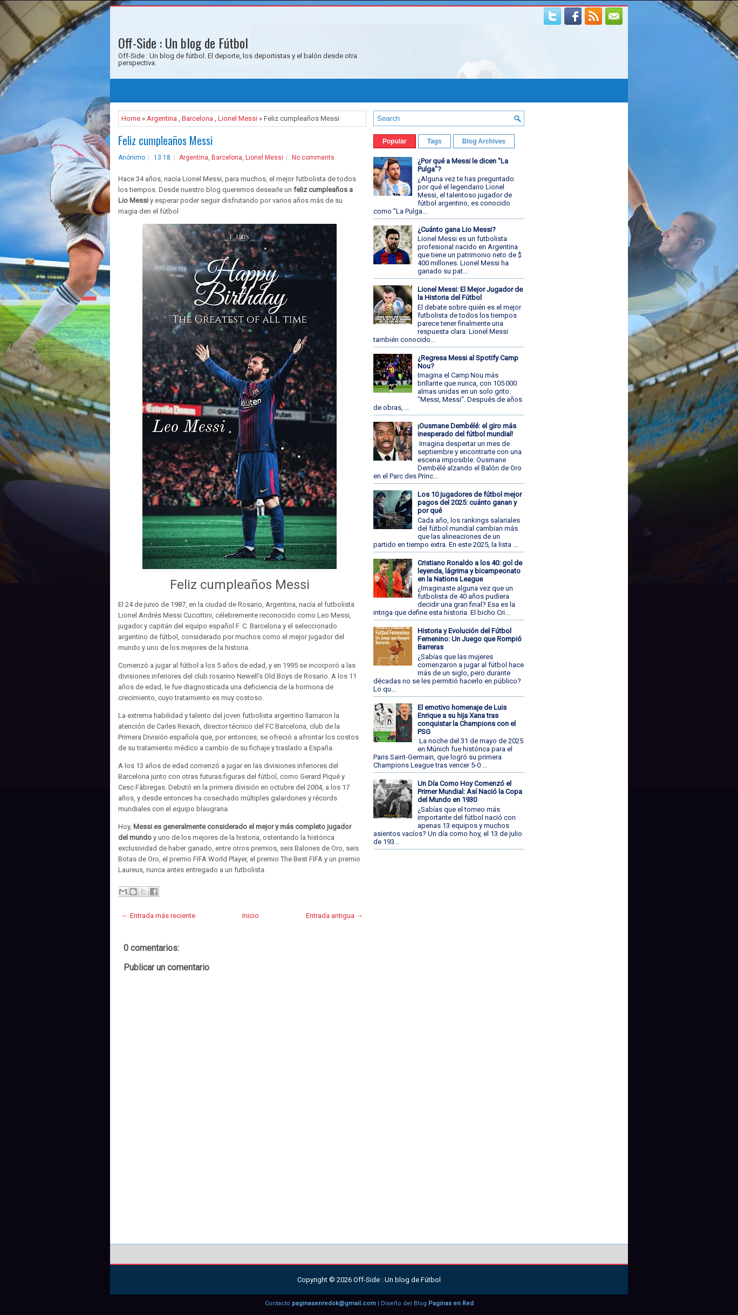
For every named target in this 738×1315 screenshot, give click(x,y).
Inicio (250, 916)
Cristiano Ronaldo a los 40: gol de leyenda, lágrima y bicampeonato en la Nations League (470, 571)
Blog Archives (483, 141)
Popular (394, 141)
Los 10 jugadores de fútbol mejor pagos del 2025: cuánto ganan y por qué (470, 502)
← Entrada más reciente (158, 916)
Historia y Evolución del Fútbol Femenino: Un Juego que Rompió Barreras (470, 639)
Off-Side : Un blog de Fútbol (183, 42)
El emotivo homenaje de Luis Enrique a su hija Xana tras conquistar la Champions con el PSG (467, 719)
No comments (313, 157)
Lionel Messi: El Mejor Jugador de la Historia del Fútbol (470, 293)
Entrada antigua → (334, 916)
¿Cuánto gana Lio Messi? (457, 229)
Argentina (162, 118)
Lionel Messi (237, 118)
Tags (434, 141)
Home (130, 118)
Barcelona (197, 118)
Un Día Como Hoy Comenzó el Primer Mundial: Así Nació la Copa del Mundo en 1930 (470, 791)
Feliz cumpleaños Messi (165, 140)
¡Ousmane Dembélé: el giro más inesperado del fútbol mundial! (467, 430)
